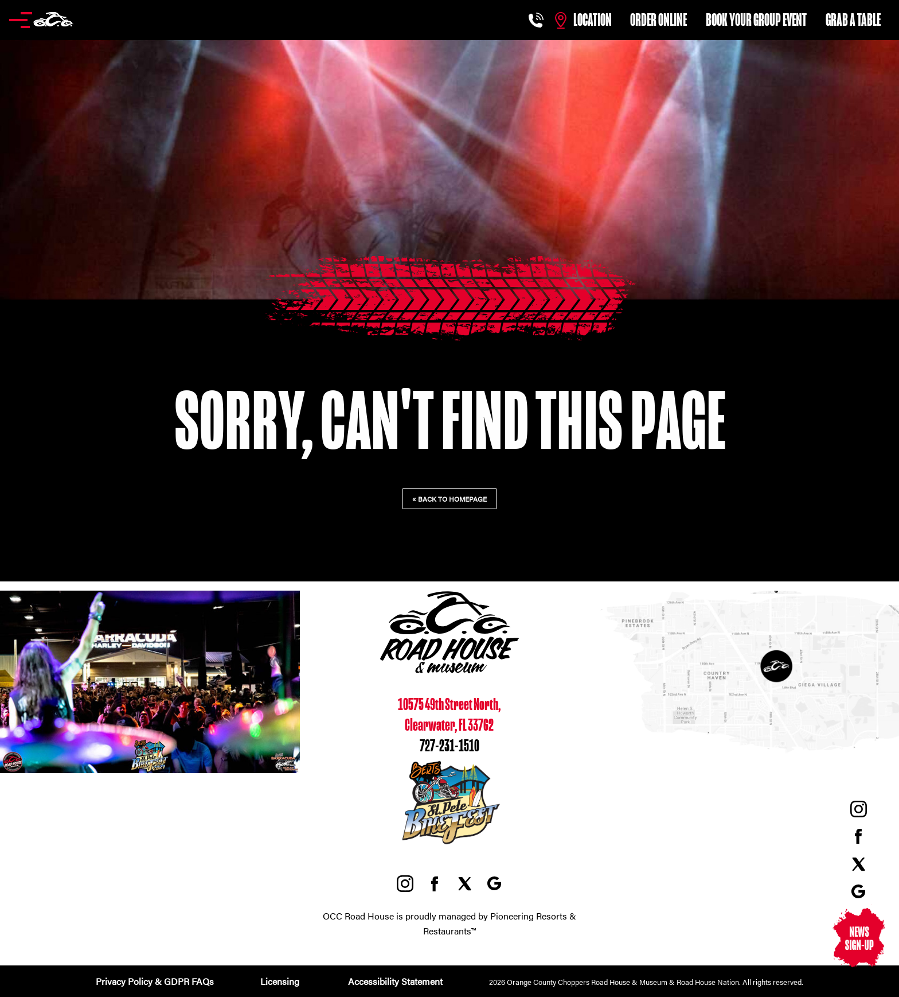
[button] (41, 20)
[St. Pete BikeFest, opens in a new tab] (449, 845)
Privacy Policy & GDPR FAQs (155, 981)
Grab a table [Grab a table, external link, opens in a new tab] (853, 20)
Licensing (279, 981)
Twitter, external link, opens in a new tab (858, 864)
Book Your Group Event (756, 20)
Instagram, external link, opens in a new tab (858, 809)
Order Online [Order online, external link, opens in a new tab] (658, 20)
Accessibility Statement (394, 981)
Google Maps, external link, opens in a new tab (858, 891)
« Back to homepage (449, 499)
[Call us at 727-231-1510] (537, 20)
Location (592, 20)
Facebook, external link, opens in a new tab (858, 836)
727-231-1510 (449, 746)
